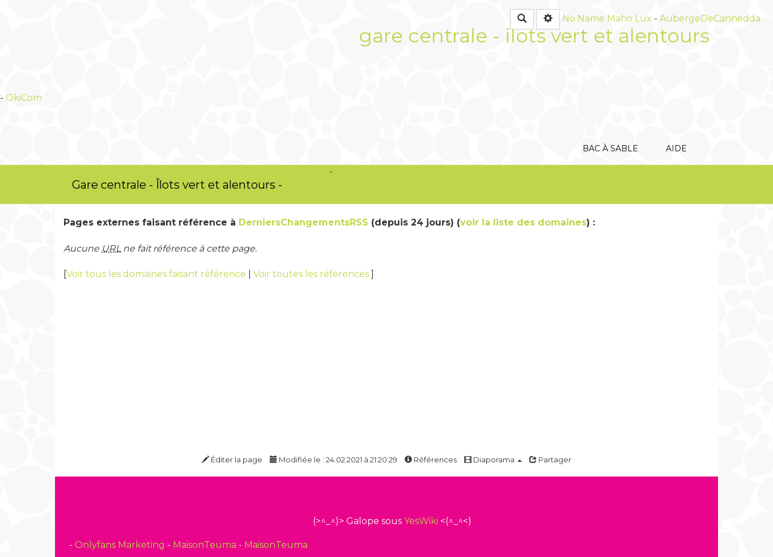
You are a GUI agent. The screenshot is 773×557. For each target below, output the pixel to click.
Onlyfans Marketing (121, 544)
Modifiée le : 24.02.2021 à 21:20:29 (333, 459)
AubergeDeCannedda (710, 18)
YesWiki (421, 521)
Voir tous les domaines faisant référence (157, 274)
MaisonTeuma (206, 544)
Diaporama (493, 459)
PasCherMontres (329, 184)
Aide (676, 88)
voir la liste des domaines (523, 222)
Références (431, 459)
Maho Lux (629, 18)
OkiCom (24, 97)
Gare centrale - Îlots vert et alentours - (177, 185)
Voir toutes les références (312, 274)
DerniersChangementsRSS (303, 222)
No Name (583, 18)
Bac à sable (610, 88)
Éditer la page (232, 459)
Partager (550, 459)
